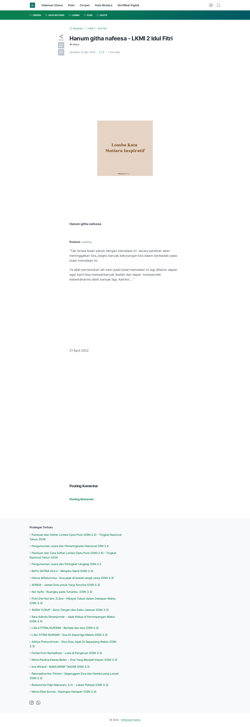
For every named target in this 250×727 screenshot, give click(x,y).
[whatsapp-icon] (38, 703)
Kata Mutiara (103, 5)
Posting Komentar (81, 499)
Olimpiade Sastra (130, 719)
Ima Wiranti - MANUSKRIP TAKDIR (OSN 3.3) (61, 666)
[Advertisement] (125, 82)
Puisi (71, 5)
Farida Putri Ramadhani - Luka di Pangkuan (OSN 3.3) (67, 653)
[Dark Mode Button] (211, 5)
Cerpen (85, 5)
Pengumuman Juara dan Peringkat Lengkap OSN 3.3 (66, 564)
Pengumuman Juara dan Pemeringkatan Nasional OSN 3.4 (70, 546)
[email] (61, 52)
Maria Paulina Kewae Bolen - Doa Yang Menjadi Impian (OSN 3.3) (74, 659)
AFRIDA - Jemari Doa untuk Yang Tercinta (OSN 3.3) (66, 585)
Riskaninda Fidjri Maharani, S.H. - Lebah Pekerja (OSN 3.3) (70, 685)
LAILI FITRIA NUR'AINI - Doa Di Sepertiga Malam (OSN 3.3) (70, 634)
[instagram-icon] (32, 703)
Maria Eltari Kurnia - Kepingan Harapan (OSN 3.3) (64, 691)
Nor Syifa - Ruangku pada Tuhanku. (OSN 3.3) (62, 591)
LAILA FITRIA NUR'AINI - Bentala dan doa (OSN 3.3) (65, 628)
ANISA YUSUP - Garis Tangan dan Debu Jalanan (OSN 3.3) (70, 610)
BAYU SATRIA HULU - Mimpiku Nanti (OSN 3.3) (62, 571)
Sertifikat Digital (128, 5)
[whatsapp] (61, 45)
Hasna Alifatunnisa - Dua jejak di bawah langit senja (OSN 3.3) (73, 578)
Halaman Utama (52, 5)
